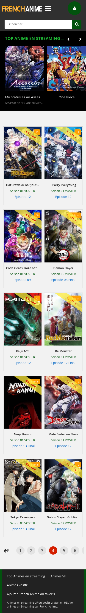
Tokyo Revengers (23, 517)
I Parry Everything (63, 185)
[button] (9, 107)
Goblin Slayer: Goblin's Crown (63, 517)
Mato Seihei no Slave (63, 434)
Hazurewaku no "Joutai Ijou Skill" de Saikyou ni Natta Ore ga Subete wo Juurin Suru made (22, 185)
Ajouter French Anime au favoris (31, 594)
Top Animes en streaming (26, 576)
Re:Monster (63, 351)
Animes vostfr (17, 585)
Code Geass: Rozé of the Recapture (22, 268)
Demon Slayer (63, 268)
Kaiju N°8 (22, 351)
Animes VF (58, 576)
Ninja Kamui (22, 434)
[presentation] (68, 38)
